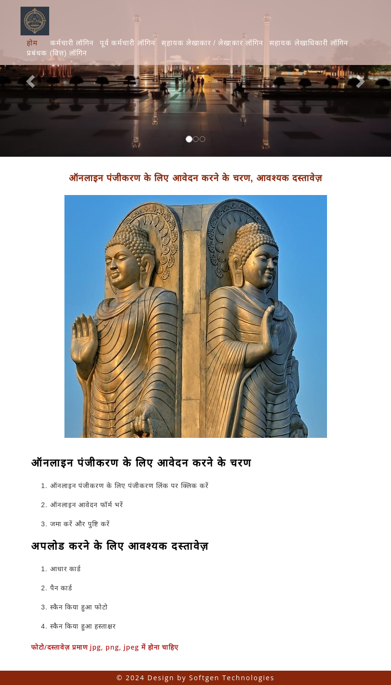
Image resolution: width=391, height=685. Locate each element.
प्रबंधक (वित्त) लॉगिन (57, 53)
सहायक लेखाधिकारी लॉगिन (308, 43)
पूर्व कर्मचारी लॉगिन (127, 43)
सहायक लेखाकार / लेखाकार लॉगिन (212, 43)
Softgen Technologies (232, 677)
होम (32, 43)
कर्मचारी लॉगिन (72, 43)
